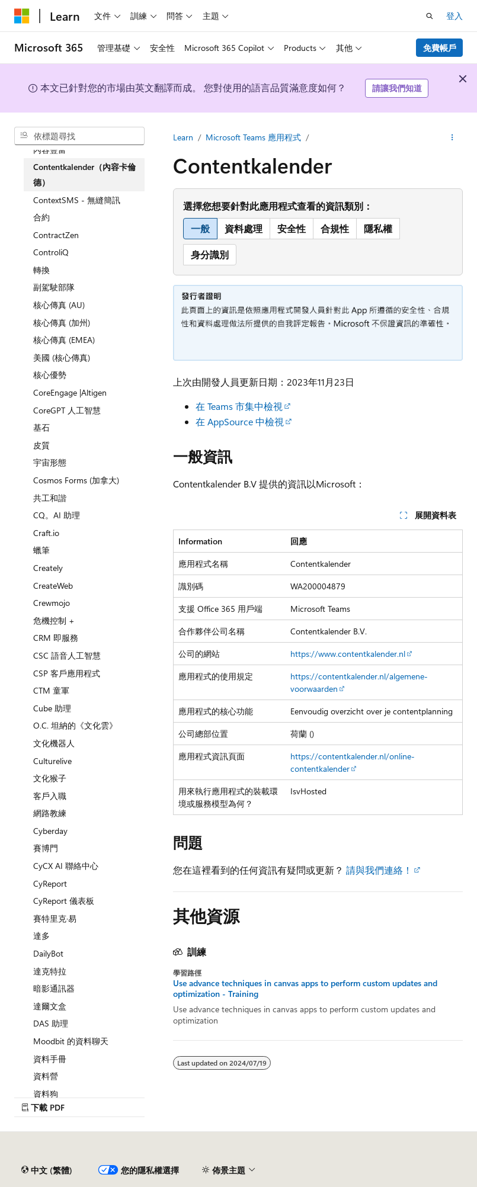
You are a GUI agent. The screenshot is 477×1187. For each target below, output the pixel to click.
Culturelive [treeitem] (52, 760)
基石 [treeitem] (41, 427)
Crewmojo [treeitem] (51, 602)
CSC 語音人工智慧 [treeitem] (67, 655)
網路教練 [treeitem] (49, 813)
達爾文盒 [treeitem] (49, 1006)
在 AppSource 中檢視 (240, 421)
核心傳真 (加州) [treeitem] (61, 322)
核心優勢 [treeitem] (49, 374)
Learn (183, 137)
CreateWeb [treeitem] (53, 585)
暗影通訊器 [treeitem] (54, 988)
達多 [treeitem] (41, 935)
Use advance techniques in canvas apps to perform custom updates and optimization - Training (305, 988)
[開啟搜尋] (429, 16)
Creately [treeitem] (48, 567)
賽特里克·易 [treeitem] (54, 918)
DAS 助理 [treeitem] (50, 1023)
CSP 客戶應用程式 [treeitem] (66, 673)
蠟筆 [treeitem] (41, 550)
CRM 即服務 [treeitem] (55, 637)
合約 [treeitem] (41, 217)
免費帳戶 (439, 47)
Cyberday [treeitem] (50, 830)
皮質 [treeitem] (41, 445)
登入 (454, 15)
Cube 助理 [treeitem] (52, 708)
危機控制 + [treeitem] (54, 620)
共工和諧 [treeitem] (49, 497)
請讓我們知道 (397, 88)
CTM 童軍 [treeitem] (51, 690)
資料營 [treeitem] (45, 1076)
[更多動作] (452, 137)
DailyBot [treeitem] (48, 953)
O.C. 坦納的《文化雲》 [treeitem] (75, 725)
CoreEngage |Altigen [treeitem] (70, 392)
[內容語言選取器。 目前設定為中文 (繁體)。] (46, 1169)
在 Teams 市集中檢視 (239, 406)
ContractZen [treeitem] (56, 234)
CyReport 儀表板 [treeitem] (63, 900)
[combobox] (79, 136)
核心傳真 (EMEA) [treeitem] (64, 339)
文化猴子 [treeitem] (49, 778)
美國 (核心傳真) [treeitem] (61, 357)
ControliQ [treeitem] (51, 252)
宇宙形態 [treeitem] (49, 462)
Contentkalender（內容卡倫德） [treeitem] (84, 174)
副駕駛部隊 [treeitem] (54, 287)
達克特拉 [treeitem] (49, 971)
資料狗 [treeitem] (45, 1093)
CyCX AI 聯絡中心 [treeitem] (65, 865)
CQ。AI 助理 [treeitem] (56, 515)
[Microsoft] (22, 16)
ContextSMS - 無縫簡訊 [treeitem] (76, 200)
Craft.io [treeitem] (46, 532)
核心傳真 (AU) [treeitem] (59, 304)
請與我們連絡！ (379, 870)
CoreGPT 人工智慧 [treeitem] (67, 410)
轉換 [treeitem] (41, 269)
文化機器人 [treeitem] (54, 743)
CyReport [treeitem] (50, 883)
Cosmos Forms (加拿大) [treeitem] (76, 480)
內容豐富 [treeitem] (49, 149)
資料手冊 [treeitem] (49, 1058)
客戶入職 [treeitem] (49, 795)
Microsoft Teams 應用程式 (253, 137)
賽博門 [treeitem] (45, 848)
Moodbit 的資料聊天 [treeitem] (70, 1041)
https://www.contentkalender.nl (347, 653)
